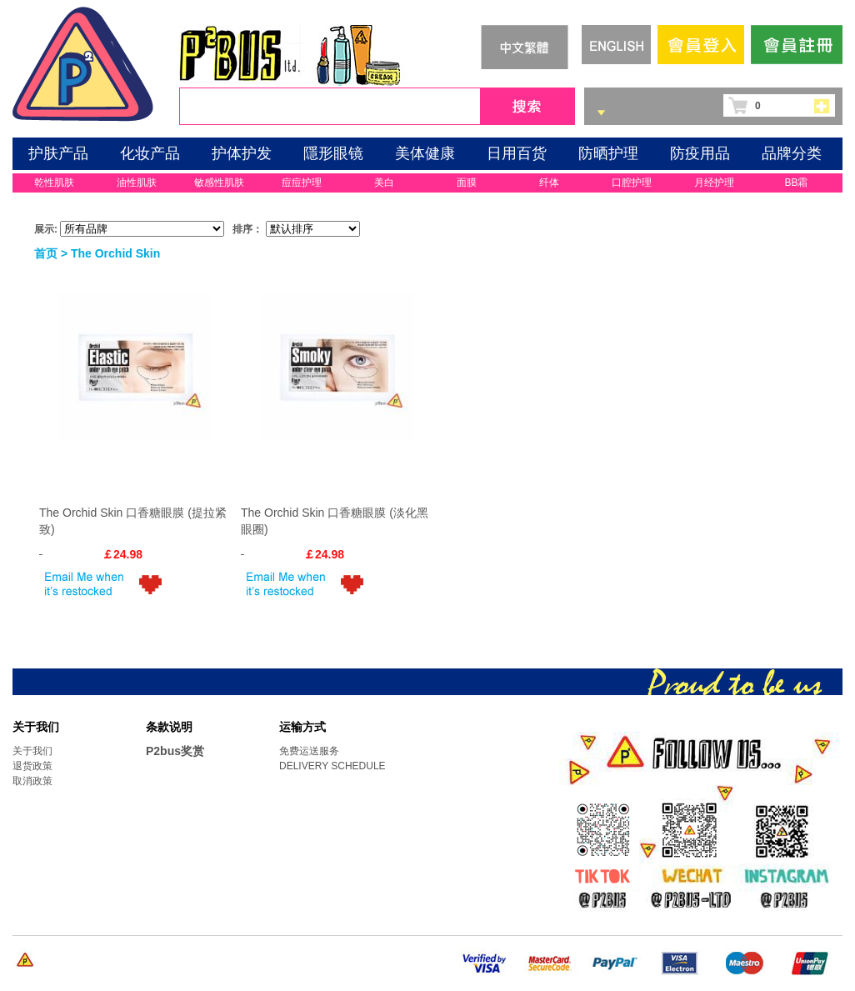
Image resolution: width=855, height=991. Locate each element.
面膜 (467, 182)
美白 (384, 182)
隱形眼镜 (333, 153)
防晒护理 (608, 153)
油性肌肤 (137, 182)
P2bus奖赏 (175, 751)
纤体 (549, 182)
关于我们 (32, 751)
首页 (46, 253)
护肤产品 (58, 153)
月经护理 (714, 182)
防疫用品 (700, 153)
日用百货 (517, 153)
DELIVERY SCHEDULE (332, 766)
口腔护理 (632, 182)
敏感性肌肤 (219, 182)
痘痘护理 (302, 182)
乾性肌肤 (54, 182)
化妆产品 (150, 153)
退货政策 (32, 766)
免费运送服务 (309, 751)
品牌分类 (792, 153)
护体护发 (242, 153)
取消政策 (32, 781)
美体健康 (425, 153)
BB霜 (796, 182)
